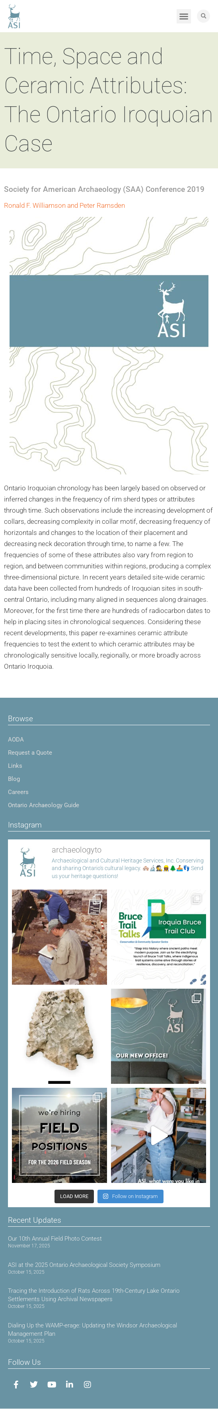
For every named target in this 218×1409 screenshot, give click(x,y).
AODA (16, 739)
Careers (18, 792)
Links (15, 765)
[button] (184, 16)
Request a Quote (30, 752)
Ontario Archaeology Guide (43, 805)
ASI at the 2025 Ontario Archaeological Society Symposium (84, 1264)
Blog (14, 779)
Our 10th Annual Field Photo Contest (55, 1238)
